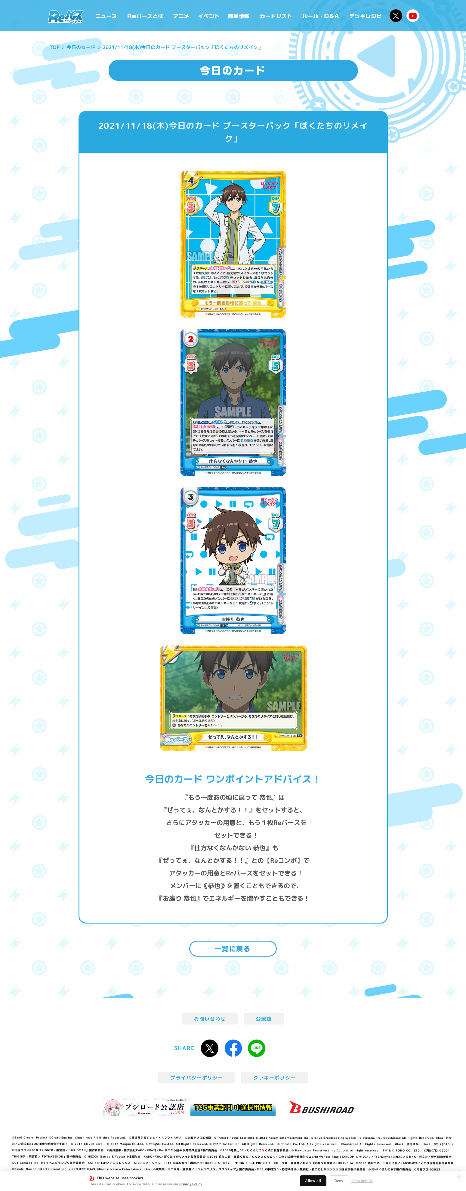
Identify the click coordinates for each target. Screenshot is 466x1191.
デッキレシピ (365, 15)
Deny (339, 1180)
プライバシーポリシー (196, 1077)
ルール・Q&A (321, 15)
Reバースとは (145, 15)
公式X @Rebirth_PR (396, 15)
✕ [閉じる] (459, 1176)
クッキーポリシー (274, 1077)
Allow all (313, 1180)
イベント (208, 15)
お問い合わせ (210, 1018)
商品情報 (239, 15)
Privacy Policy (190, 1184)
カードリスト (276, 15)
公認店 (264, 1018)
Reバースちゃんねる (412, 15)
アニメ (181, 15)
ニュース (106, 15)
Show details (362, 1180)
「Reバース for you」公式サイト (66, 17)
